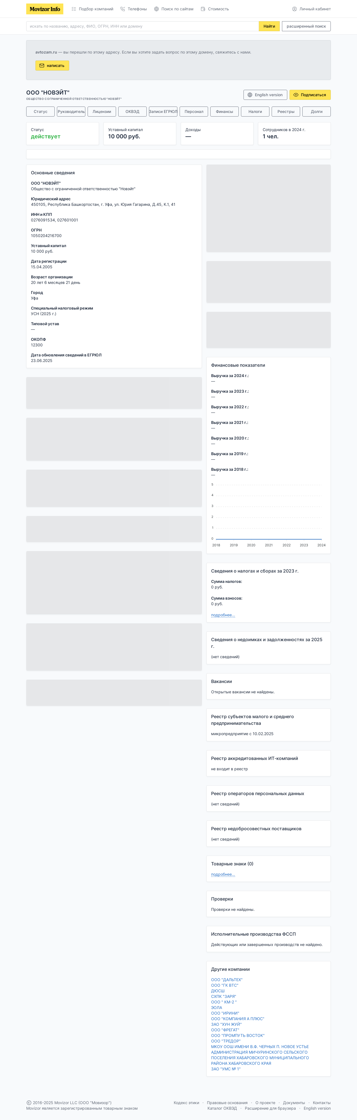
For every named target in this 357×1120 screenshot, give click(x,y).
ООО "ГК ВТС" (224, 985)
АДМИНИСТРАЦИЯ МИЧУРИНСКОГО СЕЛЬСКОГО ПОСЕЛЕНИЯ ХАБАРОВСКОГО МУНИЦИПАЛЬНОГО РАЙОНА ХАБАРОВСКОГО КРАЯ (260, 1058)
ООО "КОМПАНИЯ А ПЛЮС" (237, 1018)
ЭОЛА (216, 1007)
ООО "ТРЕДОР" (226, 1041)
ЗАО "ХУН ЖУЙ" (226, 1024)
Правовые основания (227, 1102)
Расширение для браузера (270, 1108)
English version (265, 95)
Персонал (194, 111)
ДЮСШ (218, 990)
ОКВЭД (132, 111)
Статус (40, 111)
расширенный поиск (306, 26)
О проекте (265, 1102)
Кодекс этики (186, 1102)
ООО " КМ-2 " (224, 1002)
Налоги (255, 111)
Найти (269, 26)
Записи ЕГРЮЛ (163, 111)
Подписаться (309, 95)
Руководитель (71, 111)
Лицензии (102, 111)
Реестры (286, 111)
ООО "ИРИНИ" (225, 1013)
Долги (316, 111)
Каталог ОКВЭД (222, 1108)
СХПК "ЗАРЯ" (223, 996)
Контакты (322, 1102)
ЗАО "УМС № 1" (226, 1068)
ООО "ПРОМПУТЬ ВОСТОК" (238, 1035)
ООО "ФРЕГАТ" (225, 1029)
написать (51, 65)
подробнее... (223, 614)
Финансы (224, 111)
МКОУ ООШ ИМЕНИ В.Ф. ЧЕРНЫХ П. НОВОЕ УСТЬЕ (260, 1046)
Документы (294, 1102)
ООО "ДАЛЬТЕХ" (227, 979)
